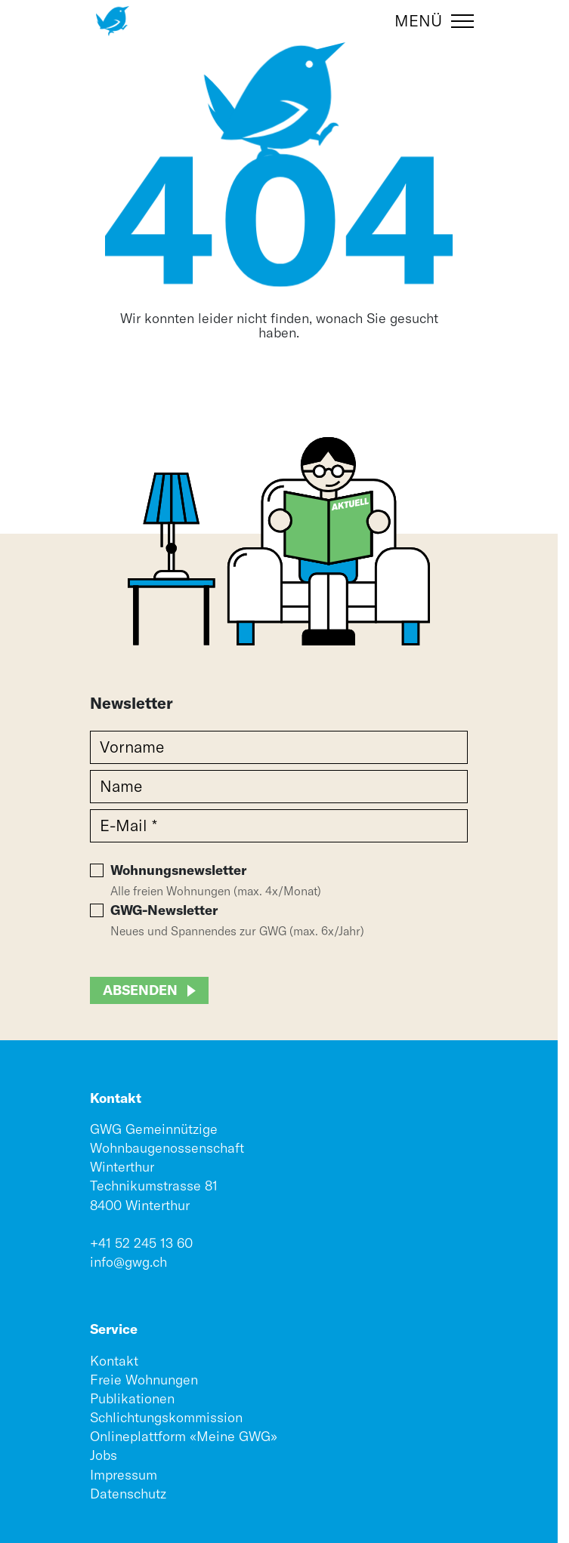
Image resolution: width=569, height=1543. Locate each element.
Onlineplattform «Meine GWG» (183, 1436)
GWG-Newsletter (164, 910)
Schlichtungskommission (166, 1417)
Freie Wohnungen (144, 1379)
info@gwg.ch (128, 1261)
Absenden (140, 990)
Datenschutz (128, 1493)
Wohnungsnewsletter (178, 870)
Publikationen (132, 1398)
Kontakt (114, 1360)
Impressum (123, 1474)
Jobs (103, 1455)
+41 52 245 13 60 (141, 1243)
